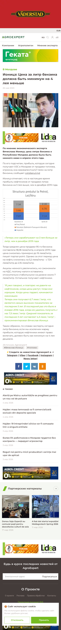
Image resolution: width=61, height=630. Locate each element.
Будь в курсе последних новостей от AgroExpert (30, 566)
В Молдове (10, 69)
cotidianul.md (32, 173)
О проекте (9, 596)
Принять (44, 620)
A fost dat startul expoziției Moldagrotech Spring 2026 (45, 522)
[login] (52, 37)
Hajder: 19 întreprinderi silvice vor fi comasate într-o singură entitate (28, 425)
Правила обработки (36, 596)
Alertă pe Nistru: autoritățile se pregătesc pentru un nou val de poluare (30, 397)
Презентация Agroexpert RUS (30, 602)
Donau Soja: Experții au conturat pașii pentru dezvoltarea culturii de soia (15, 524)
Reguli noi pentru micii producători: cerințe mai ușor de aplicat (29, 454)
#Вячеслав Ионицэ (13, 347)
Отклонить (17, 620)
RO (43, 37)
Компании (8, 45)
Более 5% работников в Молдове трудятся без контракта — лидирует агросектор (29, 439)
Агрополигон (25, 45)
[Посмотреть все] (55, 488)
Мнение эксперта (47, 45)
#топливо (32, 347)
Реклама (20, 596)
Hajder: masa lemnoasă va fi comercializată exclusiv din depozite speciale (27, 411)
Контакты (51, 596)
